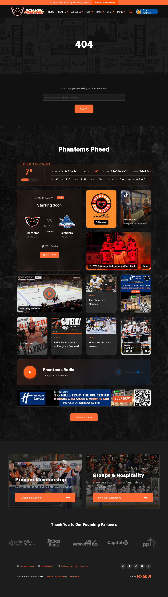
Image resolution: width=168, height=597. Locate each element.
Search (50, 576)
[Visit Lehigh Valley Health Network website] (24, 543)
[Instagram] (135, 566)
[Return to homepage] (27, 11)
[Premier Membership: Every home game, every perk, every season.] (45, 481)
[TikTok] (123, 566)
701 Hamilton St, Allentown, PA (74, 566)
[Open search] (130, 11)
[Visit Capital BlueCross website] (120, 543)
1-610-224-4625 (47, 566)
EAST (33, 180)
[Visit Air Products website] (88, 543)
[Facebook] (129, 566)
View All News (84, 417)
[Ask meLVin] (147, 11)
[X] (148, 566)
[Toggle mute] (118, 372)
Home (51, 11)
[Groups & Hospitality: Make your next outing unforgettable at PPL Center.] (123, 481)
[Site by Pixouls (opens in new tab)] (144, 576)
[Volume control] (134, 372)
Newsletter (74, 576)
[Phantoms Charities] (101, 209)
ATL (25, 180)
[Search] (84, 97)
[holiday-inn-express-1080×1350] (136, 294)
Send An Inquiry (27, 566)
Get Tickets (49, 255)
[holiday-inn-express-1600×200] (84, 397)
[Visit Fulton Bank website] (56, 543)
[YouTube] (142, 566)
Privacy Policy (61, 576)
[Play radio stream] (30, 372)
